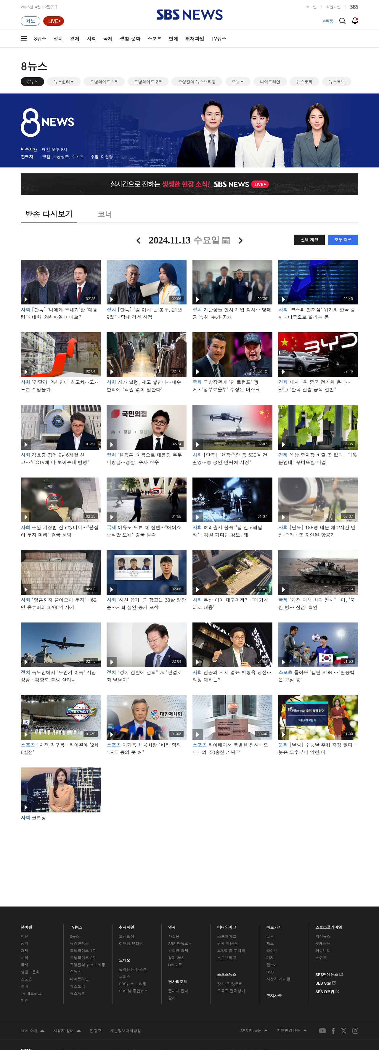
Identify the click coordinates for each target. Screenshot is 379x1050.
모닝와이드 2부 (148, 82)
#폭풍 (327, 21)
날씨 (270, 936)
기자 (270, 957)
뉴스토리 (304, 82)
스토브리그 (226, 957)
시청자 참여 (67, 1031)
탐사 (172, 998)
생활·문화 (130, 38)
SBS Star (325, 982)
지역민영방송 (292, 1031)
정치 (58, 38)
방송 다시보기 (49, 214)
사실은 (174, 936)
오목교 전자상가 (231, 990)
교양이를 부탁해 (231, 950)
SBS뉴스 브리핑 (133, 983)
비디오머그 (227, 925)
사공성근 (61, 156)
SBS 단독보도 (180, 943)
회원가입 (333, 6)
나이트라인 (270, 82)
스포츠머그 (226, 936)
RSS (270, 972)
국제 (108, 38)
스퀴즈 (321, 957)
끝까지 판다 (178, 990)
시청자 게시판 (278, 979)
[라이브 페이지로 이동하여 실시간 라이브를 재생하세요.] (53, 21)
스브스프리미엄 (328, 925)
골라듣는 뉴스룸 (133, 969)
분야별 (26, 925)
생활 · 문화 (30, 972)
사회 (91, 38)
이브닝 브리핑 (131, 943)
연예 (173, 38)
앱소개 (272, 964)
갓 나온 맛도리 (230, 983)
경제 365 (176, 957)
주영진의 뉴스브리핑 (197, 82)
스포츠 (154, 38)
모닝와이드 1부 (104, 82)
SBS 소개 (32, 1031)
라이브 (272, 950)
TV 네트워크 (31, 993)
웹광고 (95, 1030)
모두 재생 (343, 240)
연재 (172, 925)
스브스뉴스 (227, 973)
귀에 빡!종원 (228, 943)
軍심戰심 (126, 936)
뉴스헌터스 (64, 82)
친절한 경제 (178, 950)
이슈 (24, 1000)
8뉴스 (40, 38)
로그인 (311, 6)
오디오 (125, 958)
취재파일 (194, 38)
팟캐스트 (322, 943)
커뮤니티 (322, 950)
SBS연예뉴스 (329, 973)
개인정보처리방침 (125, 1030)
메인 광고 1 (189, 856)
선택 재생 (309, 240)
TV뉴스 (219, 38)
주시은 (78, 156)
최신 (24, 936)
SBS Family (254, 1031)
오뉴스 (238, 82)
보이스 (125, 976)
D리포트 (175, 964)
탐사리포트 (177, 980)
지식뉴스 (322, 936)
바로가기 (274, 925)
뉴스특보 (337, 82)
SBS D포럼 (327, 990)
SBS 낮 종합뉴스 (133, 990)
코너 (104, 214)
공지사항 (273, 996)
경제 (74, 38)
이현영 (107, 156)
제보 (270, 943)
